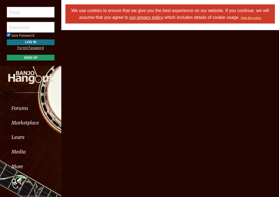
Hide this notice (251, 17)
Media (18, 152)
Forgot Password (30, 47)
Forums (19, 108)
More (17, 166)
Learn (18, 137)
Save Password (20, 35)
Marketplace (25, 123)
